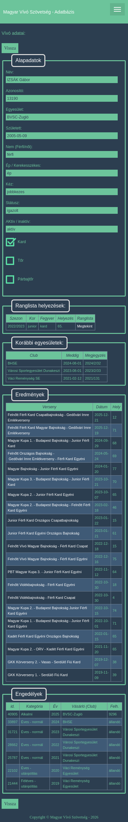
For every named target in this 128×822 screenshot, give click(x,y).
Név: (62, 76)
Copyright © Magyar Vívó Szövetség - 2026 (64, 817)
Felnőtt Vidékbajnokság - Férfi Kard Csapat (41, 598)
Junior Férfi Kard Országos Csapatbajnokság (43, 520)
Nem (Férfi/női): (62, 151)
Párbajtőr (19, 279)
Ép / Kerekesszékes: (62, 169)
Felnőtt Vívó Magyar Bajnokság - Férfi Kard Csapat (48, 546)
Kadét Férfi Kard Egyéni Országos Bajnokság (43, 636)
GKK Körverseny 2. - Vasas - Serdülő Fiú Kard (44, 662)
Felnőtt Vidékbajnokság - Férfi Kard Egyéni (41, 585)
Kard (16, 242)
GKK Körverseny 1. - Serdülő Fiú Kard (38, 675)
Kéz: (62, 188)
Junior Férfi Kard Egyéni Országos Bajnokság (43, 533)
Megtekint (85, 326)
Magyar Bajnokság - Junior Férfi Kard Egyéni (43, 469)
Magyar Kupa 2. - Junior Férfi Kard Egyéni (41, 494)
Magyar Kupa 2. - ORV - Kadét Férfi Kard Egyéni (46, 649)
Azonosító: (62, 95)
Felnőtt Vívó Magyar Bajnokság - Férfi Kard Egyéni (47, 559)
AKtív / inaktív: (62, 225)
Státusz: (62, 207)
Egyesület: (62, 113)
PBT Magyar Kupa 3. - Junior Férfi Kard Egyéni (45, 572)
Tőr (14, 260)
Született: (62, 132)
